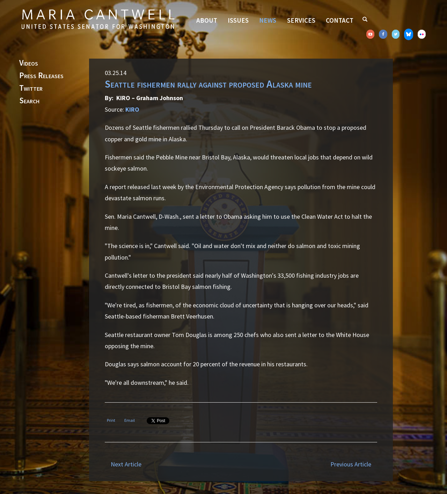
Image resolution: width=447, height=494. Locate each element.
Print (111, 420)
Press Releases (41, 75)
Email (129, 420)
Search (29, 100)
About (206, 20)
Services (301, 20)
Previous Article (350, 464)
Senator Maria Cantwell (97, 19)
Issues (238, 20)
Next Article (126, 464)
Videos (28, 63)
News (267, 20)
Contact (339, 20)
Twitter (31, 88)
